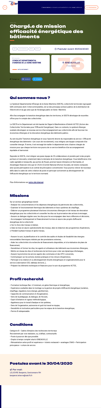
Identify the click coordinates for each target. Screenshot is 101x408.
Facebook (27, 71)
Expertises (53, 3)
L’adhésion (79, 3)
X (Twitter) (39, 71)
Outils (60, 3)
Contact (65, 398)
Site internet (23, 62)
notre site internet (36, 175)
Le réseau (43, 3)
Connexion (91, 3)
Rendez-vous (68, 3)
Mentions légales (81, 398)
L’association (33, 3)
